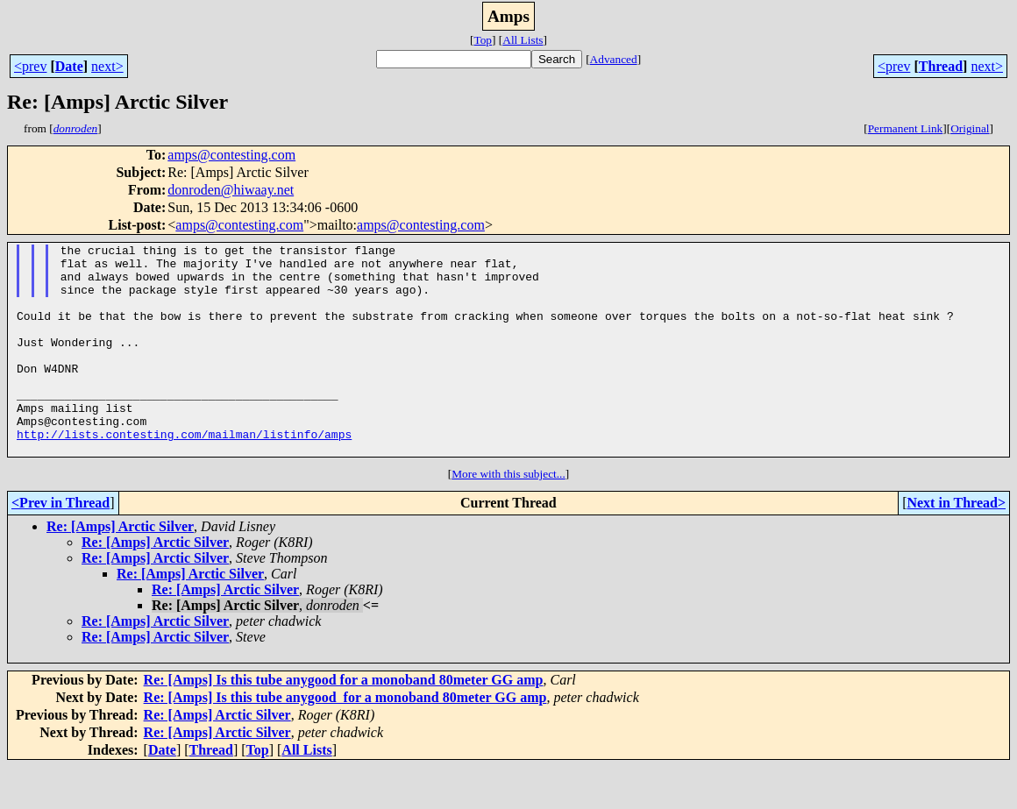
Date (69, 66)
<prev (30, 66)
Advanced (613, 59)
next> (107, 66)
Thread (941, 66)
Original (969, 128)
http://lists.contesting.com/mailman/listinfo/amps (184, 473)
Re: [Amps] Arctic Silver (120, 568)
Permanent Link (905, 128)
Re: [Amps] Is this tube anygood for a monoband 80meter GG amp (344, 721)
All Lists (522, 39)
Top (482, 39)
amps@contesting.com (231, 154)
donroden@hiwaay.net (230, 189)
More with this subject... (508, 515)
